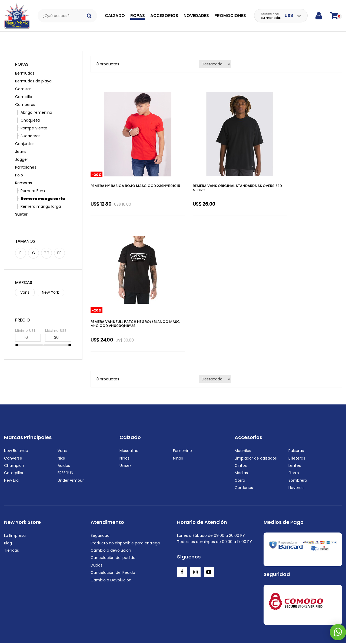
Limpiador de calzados (256, 415)
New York (50, 284)
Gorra (240, 437)
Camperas (25, 96)
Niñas (178, 415)
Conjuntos (25, 135)
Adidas (64, 423)
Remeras (23, 174)
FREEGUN (65, 430)
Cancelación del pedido (113, 515)
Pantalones (25, 159)
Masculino (128, 408)
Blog (8, 500)
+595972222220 (38, 632)
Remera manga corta (40, 190)
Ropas (137, 15)
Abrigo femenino (33, 104)
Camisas (23, 80)
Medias (241, 430)
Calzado (115, 15)
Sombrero (297, 437)
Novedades (196, 15)
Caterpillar (14, 430)
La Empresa (15, 493)
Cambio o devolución (111, 508)
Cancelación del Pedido (113, 530)
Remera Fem (30, 182)
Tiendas (11, 508)
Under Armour (71, 437)
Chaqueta (27, 112)
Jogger (21, 151)
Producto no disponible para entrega (125, 500)
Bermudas (24, 65)
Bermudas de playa (33, 72)
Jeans (20, 143)
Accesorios (164, 15)
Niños (124, 415)
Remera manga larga (38, 198)
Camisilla (23, 88)
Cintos (241, 423)
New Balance (16, 408)
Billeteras (296, 415)
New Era (11, 437)
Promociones (230, 15)
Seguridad (100, 493)
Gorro (293, 430)
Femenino (182, 408)
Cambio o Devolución (111, 537)
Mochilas (243, 408)
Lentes (294, 423)
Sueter (21, 206)
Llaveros (296, 445)
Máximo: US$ (55, 322)
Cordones (244, 445)
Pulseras (296, 408)
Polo (19, 166)
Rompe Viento (31, 119)
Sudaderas (28, 127)
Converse (13, 415)
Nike (61, 415)
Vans (24, 284)
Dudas (96, 522)
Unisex (125, 423)
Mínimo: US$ (25, 322)
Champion (14, 423)
